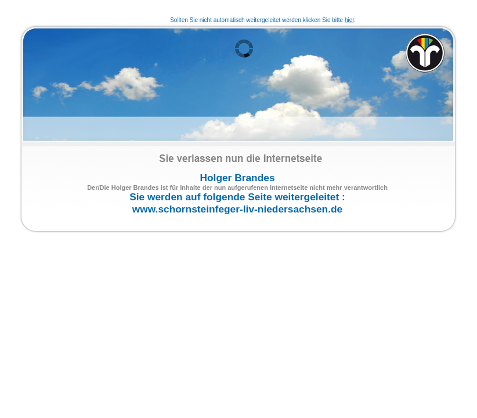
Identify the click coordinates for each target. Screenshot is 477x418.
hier (349, 20)
